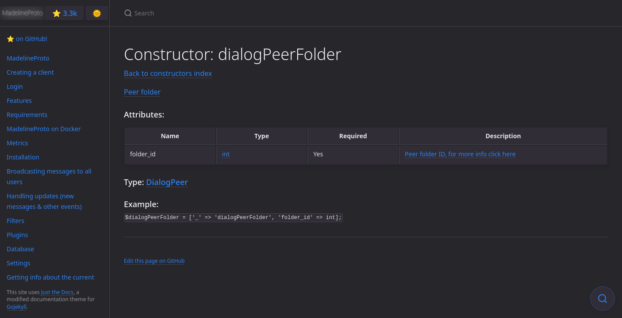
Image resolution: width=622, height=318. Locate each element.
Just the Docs (57, 292)
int (226, 154)
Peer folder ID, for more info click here (460, 154)
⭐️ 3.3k (64, 13)
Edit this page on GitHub (154, 261)
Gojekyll (17, 306)
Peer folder (142, 92)
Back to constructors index (168, 73)
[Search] (228, 13)
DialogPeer (167, 182)
